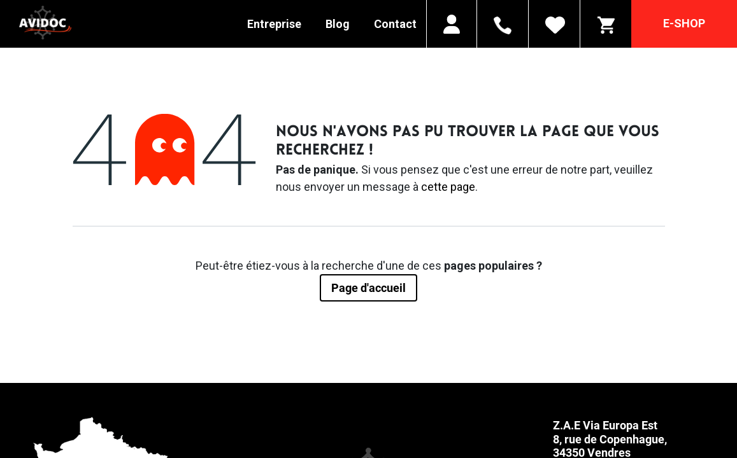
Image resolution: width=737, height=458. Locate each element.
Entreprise (274, 24)
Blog (338, 24)
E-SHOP (684, 23)
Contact (395, 24)
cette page (448, 186)
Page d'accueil (368, 288)
